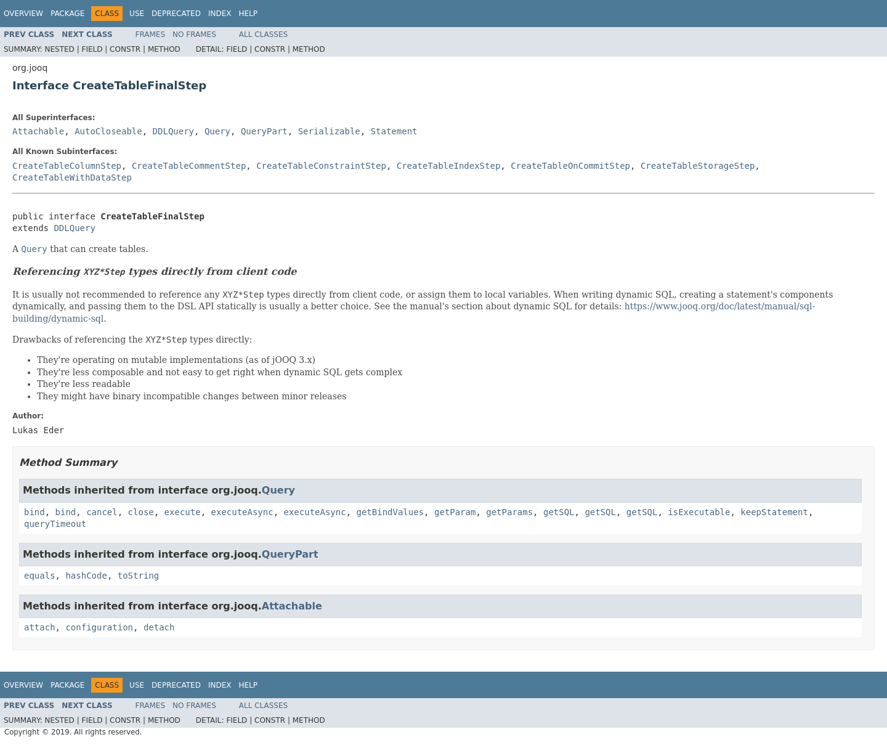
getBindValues (390, 512)
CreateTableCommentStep (189, 166)
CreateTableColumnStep (66, 166)
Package (67, 13)
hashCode (86, 575)
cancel (102, 512)
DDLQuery (173, 131)
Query (217, 131)
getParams (509, 512)
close (141, 512)
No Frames (194, 34)
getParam (455, 512)
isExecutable (699, 512)
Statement (394, 131)
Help (247, 13)
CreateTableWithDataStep (72, 177)
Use (136, 13)
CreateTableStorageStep (698, 166)
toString (138, 575)
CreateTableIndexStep (449, 166)
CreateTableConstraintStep (321, 166)
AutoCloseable (108, 131)
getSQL (559, 512)
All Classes (263, 34)
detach (159, 627)
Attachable (38, 131)
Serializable (329, 131)
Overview (23, 13)
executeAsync (242, 512)
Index (220, 13)
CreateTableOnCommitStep (570, 166)
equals (39, 575)
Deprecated (176, 13)
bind (34, 512)
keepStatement (774, 512)
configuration (99, 627)
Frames (151, 34)
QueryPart (264, 131)
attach (39, 627)
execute (182, 512)
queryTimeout (55, 524)
